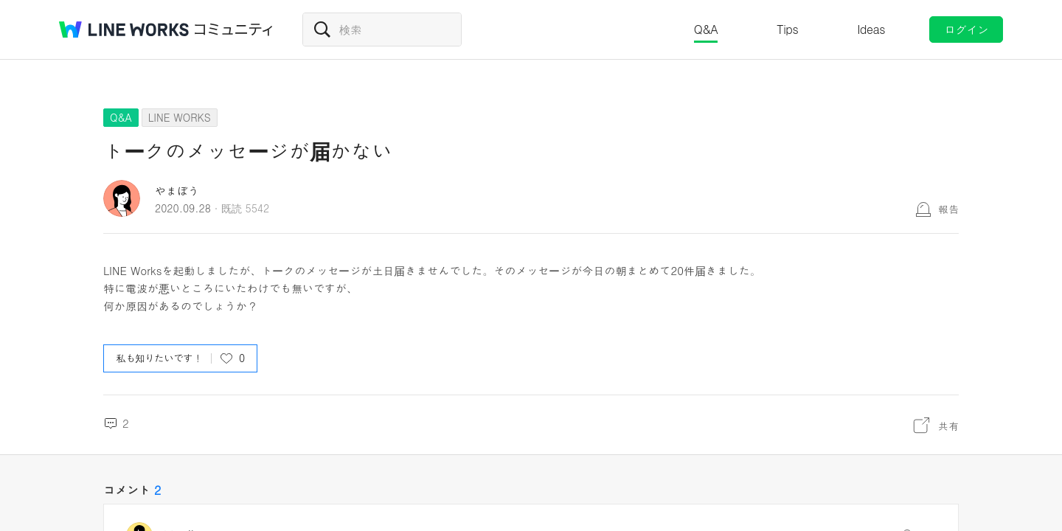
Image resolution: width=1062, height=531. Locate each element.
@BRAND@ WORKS (124, 29)
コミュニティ (234, 29)
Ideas (871, 29)
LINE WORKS (179, 117)
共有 (948, 425)
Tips (787, 29)
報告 (948, 208)
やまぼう (177, 190)
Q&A (706, 29)
